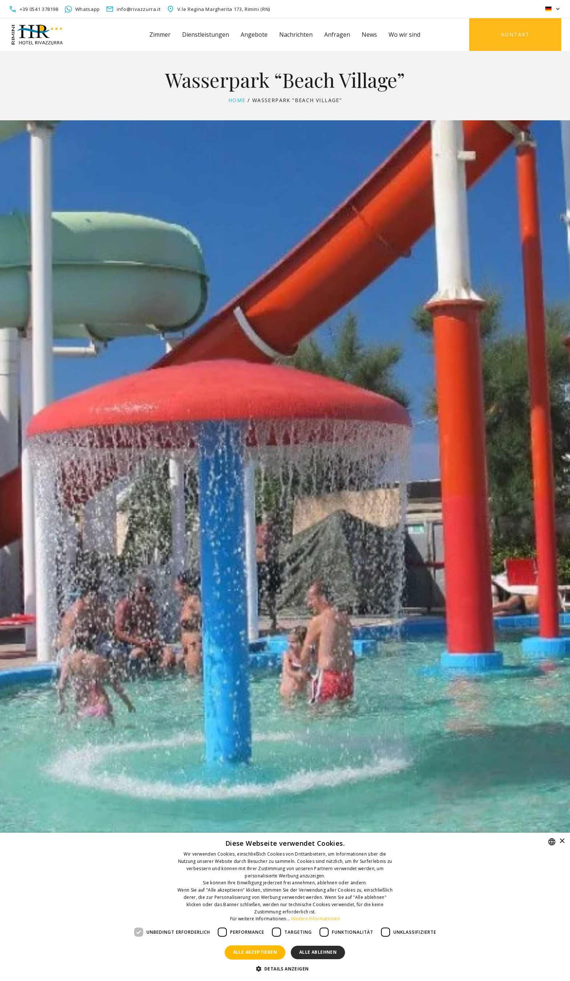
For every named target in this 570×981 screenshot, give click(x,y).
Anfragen (337, 35)
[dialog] (285, 907)
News (369, 35)
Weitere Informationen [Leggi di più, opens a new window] (315, 919)
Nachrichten (296, 35)
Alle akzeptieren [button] (255, 952)
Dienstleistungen (205, 35)
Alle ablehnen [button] (318, 952)
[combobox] (551, 841)
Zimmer (159, 35)
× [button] (562, 841)
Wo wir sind (404, 35)
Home (237, 100)
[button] (285, 969)
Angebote (254, 35)
